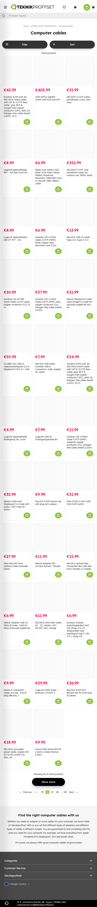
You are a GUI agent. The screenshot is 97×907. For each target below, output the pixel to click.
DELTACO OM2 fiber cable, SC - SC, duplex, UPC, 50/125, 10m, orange (48, 625)
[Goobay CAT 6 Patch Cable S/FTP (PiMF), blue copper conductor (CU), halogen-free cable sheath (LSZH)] (48, 273)
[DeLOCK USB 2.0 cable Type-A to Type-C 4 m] (80, 211)
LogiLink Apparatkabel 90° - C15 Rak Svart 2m (15, 171)
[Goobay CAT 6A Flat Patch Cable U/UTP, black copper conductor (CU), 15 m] (17, 273)
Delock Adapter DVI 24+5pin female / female (47, 565)
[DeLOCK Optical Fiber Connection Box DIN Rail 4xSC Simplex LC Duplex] (80, 537)
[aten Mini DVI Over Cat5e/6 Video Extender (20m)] (17, 537)
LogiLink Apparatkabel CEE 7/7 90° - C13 (15, 238)
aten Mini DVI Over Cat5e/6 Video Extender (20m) (16, 566)
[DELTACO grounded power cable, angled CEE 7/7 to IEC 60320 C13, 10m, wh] (17, 723)
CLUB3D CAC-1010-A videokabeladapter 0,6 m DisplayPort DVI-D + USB (17, 366)
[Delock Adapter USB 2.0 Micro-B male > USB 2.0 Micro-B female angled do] (17, 597)
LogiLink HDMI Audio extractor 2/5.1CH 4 (46, 691)
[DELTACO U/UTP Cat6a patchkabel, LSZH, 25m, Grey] (80, 71)
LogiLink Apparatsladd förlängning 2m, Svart (15, 438)
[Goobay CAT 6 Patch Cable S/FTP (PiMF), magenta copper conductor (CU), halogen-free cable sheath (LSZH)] (80, 411)
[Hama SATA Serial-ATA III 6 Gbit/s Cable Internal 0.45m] (48, 723)
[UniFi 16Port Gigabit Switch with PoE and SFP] (48, 71)
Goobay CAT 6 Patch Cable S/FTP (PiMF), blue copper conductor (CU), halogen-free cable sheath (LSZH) (48, 304)
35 (42, 792)
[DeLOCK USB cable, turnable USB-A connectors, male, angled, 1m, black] (48, 338)
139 (65, 792)
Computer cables (66, 26)
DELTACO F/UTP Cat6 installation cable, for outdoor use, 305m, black (79, 172)
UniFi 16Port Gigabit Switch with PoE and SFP (47, 98)
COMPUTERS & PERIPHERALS (43, 26)
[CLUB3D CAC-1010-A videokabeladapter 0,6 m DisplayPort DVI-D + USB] (17, 338)
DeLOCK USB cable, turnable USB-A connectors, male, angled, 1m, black (48, 367)
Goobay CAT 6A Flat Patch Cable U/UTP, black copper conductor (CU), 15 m (17, 303)
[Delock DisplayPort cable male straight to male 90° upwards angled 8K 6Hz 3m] (80, 273)
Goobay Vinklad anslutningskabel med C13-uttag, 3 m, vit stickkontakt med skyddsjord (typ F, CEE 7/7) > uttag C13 (78, 629)
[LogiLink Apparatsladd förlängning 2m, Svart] (17, 411)
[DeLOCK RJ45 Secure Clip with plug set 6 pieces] (48, 475)
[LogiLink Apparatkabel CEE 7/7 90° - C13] (17, 211)
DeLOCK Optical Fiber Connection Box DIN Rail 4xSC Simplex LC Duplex (79, 566)
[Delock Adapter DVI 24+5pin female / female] (48, 537)
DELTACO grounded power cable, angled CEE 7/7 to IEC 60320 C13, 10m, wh (16, 753)
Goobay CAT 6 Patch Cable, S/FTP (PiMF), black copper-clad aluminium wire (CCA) (45, 241)
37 (52, 792)
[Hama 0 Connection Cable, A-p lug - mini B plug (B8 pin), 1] (17, 664)
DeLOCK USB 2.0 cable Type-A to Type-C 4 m (78, 238)
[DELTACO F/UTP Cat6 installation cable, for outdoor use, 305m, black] (80, 144)
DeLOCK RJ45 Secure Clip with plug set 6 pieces (48, 502)
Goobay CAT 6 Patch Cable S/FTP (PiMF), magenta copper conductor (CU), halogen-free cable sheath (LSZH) (79, 442)
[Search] (48, 16)
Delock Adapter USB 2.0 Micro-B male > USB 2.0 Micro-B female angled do (17, 625)
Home (25, 26)
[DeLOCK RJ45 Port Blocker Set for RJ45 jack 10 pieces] (80, 664)
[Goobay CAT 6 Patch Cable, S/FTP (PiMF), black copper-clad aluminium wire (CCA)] (48, 211)
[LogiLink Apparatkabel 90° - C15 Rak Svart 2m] (17, 144)
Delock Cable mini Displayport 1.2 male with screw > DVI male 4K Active (16, 505)
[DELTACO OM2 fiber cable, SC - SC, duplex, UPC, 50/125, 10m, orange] (48, 597)
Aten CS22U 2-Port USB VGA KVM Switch (78, 502)
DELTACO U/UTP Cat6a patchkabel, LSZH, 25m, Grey (79, 100)
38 (57, 792)
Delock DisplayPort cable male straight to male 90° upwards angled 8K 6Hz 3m (80, 303)
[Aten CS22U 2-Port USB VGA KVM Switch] (80, 475)
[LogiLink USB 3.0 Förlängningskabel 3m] (48, 411)
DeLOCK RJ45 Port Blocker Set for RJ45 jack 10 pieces (79, 693)
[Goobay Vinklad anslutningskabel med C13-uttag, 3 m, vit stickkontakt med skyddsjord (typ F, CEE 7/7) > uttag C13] (80, 597)
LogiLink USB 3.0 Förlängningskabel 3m (46, 438)
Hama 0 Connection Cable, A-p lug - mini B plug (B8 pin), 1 (15, 693)
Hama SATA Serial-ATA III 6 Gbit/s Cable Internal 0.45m (48, 752)
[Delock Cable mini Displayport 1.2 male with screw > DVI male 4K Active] (17, 475)
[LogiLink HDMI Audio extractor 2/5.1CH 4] (48, 664)
